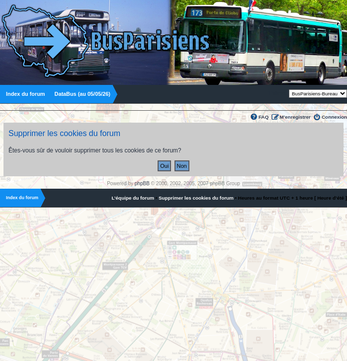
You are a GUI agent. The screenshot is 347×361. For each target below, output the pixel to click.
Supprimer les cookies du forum (196, 198)
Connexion (334, 117)
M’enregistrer (295, 117)
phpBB (142, 183)
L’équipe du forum (132, 198)
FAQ (263, 117)
